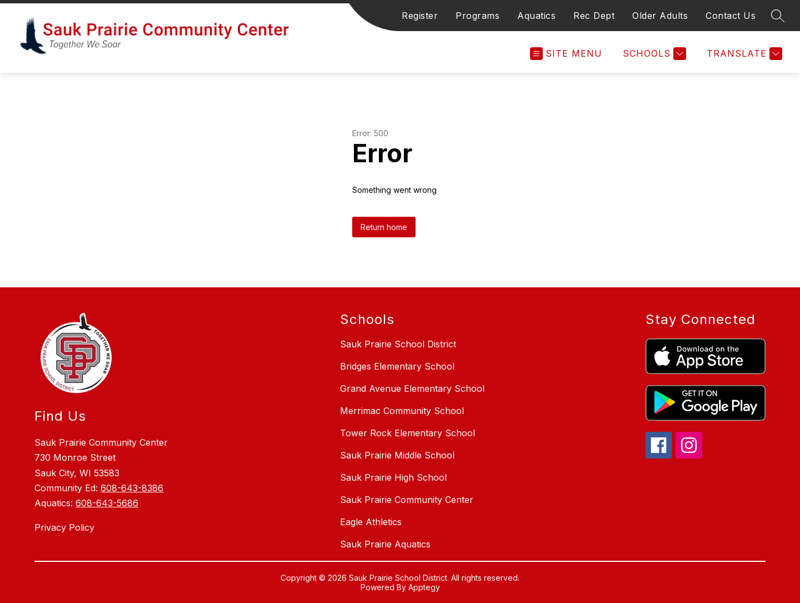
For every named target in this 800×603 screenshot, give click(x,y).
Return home (384, 227)
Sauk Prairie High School (393, 477)
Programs (477, 15)
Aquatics (536, 15)
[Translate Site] (743, 54)
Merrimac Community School (402, 410)
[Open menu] (566, 54)
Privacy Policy (64, 527)
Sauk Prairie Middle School (397, 455)
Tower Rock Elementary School (407, 432)
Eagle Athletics (371, 521)
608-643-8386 (132, 488)
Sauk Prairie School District (398, 344)
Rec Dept (593, 15)
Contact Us (731, 15)
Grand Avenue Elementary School (412, 388)
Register (420, 15)
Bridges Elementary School (397, 366)
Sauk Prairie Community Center (406, 499)
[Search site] (777, 15)
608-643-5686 (107, 503)
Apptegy (424, 587)
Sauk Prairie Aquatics (385, 544)
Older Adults (660, 15)
